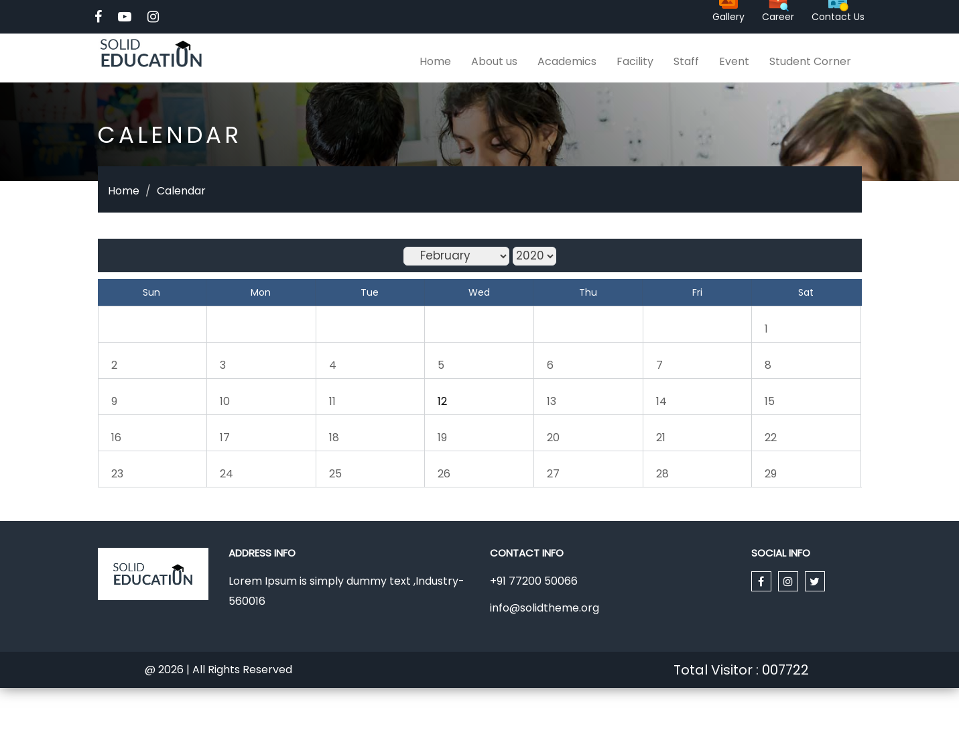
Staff (686, 61)
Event (734, 61)
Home (435, 61)
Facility (635, 61)
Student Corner (810, 61)
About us (494, 61)
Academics (566, 61)
